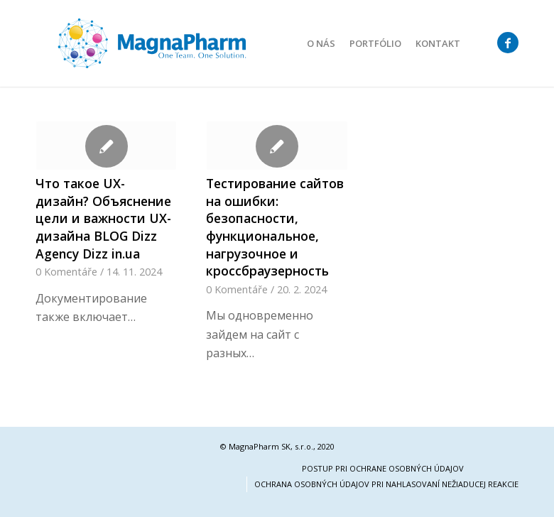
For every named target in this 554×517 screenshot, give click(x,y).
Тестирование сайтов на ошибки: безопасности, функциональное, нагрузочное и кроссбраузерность (275, 227)
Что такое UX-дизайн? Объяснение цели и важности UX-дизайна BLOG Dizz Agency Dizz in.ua (103, 218)
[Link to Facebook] (507, 42)
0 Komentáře (66, 271)
